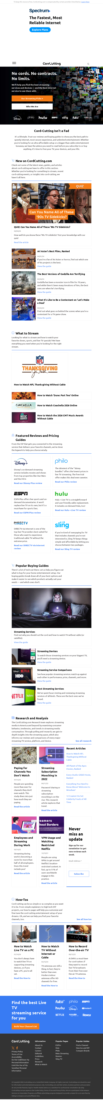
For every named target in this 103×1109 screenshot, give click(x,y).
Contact (38, 1048)
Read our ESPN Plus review (27, 512)
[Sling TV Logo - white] (65, 117)
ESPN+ (58, 1045)
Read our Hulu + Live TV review (70, 510)
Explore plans (40, 29)
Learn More (85, 2)
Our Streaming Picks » (32, 98)
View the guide (44, 266)
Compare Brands (83, 1050)
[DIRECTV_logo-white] (87, 117)
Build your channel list (25, 1026)
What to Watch (41, 1064)
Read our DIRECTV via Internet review (29, 547)
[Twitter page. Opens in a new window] (13, 1048)
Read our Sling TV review (67, 549)
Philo (58, 1050)
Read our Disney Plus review (28, 483)
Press (37, 1059)
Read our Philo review (66, 481)
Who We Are (32, 106)
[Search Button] (88, 63)
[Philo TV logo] (31, 117)
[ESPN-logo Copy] (55, 117)
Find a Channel (82, 1045)
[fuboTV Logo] (76, 117)
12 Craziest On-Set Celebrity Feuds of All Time (76, 799)
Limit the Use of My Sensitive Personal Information (20, 1068)
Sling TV (59, 1059)
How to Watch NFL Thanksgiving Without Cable (76, 756)
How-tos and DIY (83, 1048)
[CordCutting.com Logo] (52, 64)
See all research (83, 740)
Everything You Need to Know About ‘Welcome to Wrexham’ (78, 787)
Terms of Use (17, 1054)
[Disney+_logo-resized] (17, 118)
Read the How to (22, 978)
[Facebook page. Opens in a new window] (17, 1048)
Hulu (57, 1048)
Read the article (21, 242)
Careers (38, 1050)
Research (38, 1061)
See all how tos (84, 919)
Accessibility (17, 1057)
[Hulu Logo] (43, 117)
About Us (39, 1045)
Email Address (75, 861)
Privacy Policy (17, 1051)
